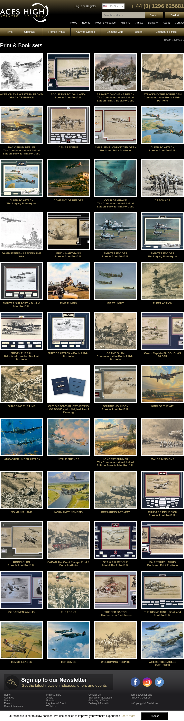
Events (86, 22)
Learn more (128, 716)
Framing (125, 22)
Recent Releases (105, 22)
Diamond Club (115, 31)
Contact (179, 22)
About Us (9, 697)
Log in (78, 6)
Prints (9, 31)
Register (91, 6)
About (166, 22)
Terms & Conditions (141, 694)
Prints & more (53, 694)
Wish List (51, 706)
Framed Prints (56, 31)
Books (139, 31)
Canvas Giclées (85, 31)
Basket (175, 15)
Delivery (153, 22)
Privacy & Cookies (140, 697)
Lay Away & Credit (56, 703)
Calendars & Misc (167, 31)
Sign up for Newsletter (101, 697)
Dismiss (154, 716)
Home (168, 40)
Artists (139, 22)
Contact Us (95, 694)
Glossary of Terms (98, 700)
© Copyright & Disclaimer (144, 703)
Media (178, 40)
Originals (30, 31)
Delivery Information (99, 703)
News (73, 22)
